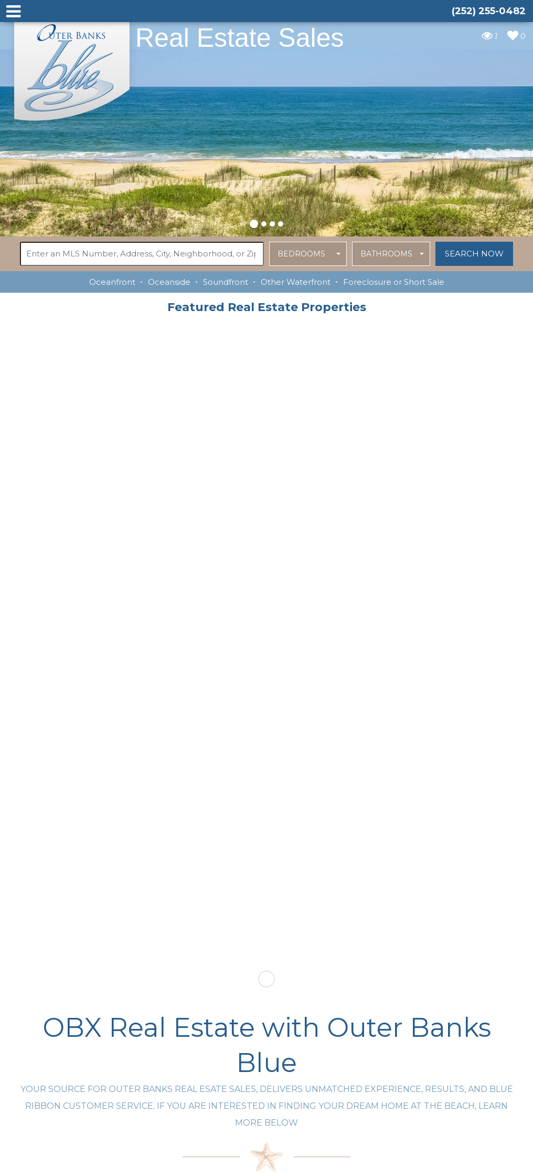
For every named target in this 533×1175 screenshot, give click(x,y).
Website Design (377, 1161)
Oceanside (169, 282)
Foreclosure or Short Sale (393, 282)
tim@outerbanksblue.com (200, 1059)
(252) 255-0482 (180, 1080)
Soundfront (225, 282)
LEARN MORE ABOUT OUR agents (389, 894)
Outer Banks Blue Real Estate (72, 67)
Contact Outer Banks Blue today (144, 894)
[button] (254, 222)
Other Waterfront (296, 282)
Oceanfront (112, 282)
